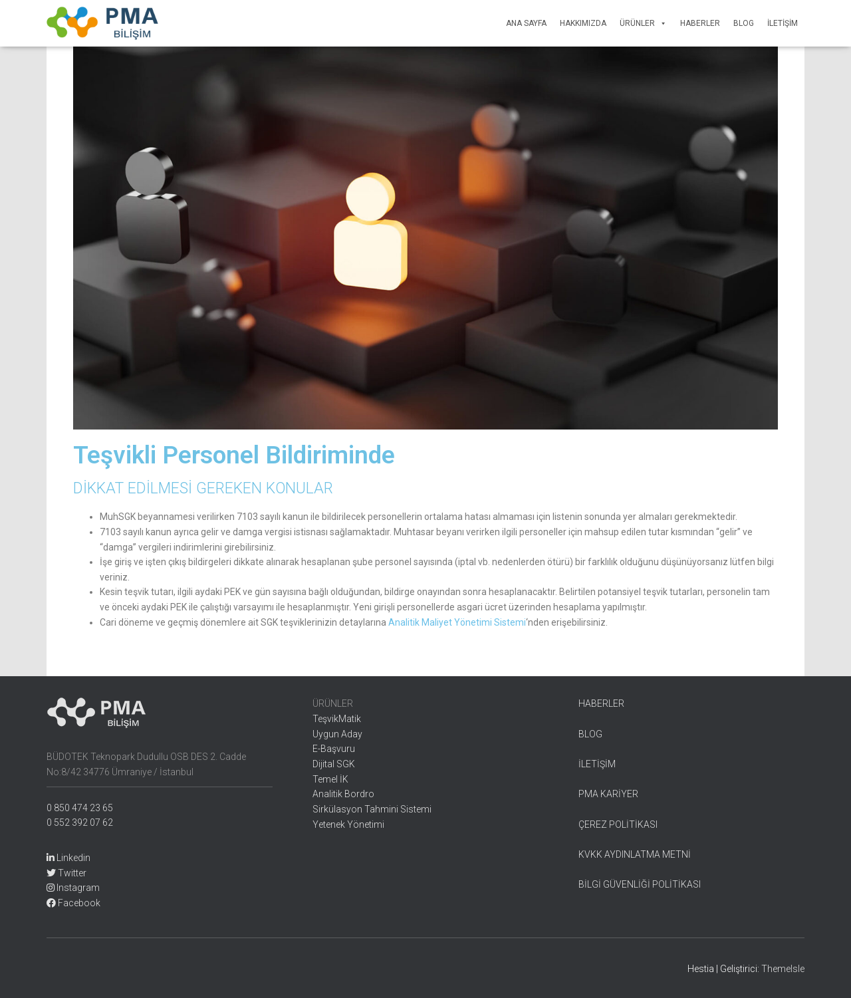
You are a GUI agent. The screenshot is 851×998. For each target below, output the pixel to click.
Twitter (66, 873)
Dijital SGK (333, 764)
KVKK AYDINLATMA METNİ (634, 854)
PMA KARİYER (608, 794)
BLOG (590, 734)
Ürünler (643, 23)
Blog (743, 23)
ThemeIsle (782, 968)
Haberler (700, 23)
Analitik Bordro (343, 794)
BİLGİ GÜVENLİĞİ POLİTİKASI (639, 884)
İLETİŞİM (597, 764)
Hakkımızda (583, 23)
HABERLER (601, 703)
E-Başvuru (333, 748)
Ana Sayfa (526, 23)
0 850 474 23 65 (80, 808)
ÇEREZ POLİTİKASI (618, 824)
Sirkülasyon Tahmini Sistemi (371, 809)
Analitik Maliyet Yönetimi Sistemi (457, 622)
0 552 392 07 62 (80, 822)
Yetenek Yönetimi (348, 824)
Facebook (73, 903)
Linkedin (68, 857)
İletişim (782, 23)
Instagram (73, 887)
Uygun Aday (337, 734)
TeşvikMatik (336, 718)
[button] (661, 23)
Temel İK (330, 779)
